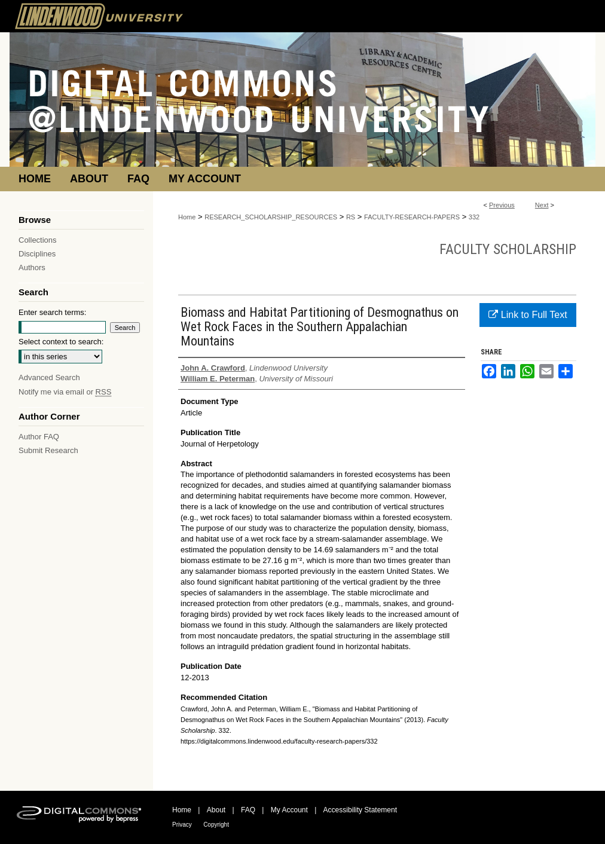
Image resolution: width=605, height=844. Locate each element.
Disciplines (37, 253)
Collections (38, 240)
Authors (32, 267)
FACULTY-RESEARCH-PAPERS (412, 217)
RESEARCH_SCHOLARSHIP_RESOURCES (270, 217)
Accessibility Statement (360, 810)
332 (474, 217)
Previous (502, 205)
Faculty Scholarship (507, 249)
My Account (289, 810)
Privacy (182, 824)
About (216, 810)
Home (186, 217)
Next (542, 205)
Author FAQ (39, 436)
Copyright (216, 824)
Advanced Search (49, 377)
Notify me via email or (65, 391)
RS (350, 217)
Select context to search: (61, 341)
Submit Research (48, 450)
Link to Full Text (527, 315)
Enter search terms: (52, 312)
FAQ (248, 810)
